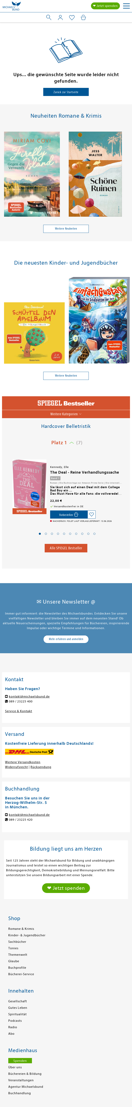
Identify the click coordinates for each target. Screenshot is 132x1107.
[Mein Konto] (60, 17)
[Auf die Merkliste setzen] (92, 514)
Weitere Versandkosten (22, 762)
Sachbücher (17, 942)
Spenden (20, 1061)
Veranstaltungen (21, 1080)
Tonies (13, 948)
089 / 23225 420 (21, 819)
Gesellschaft (17, 1001)
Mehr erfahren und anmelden (66, 639)
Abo (11, 1034)
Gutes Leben (17, 1008)
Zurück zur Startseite (66, 92)
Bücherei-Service (21, 974)
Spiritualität (17, 1014)
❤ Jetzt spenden (105, 6)
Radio (12, 1027)
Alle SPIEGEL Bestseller (66, 548)
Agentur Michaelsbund (25, 1087)
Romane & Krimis (21, 929)
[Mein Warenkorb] (83, 17)
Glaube (13, 961)
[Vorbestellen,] (69, 514)
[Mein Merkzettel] (72, 18)
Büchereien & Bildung (25, 1074)
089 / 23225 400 (21, 701)
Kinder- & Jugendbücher (26, 935)
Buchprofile (17, 968)
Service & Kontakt (18, 711)
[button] (40, 534)
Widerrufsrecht (16, 767)
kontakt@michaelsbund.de (29, 696)
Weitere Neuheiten (66, 228)
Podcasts (15, 1021)
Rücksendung (41, 767)
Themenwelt (17, 955)
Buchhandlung (19, 1093)
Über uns (15, 1067)
